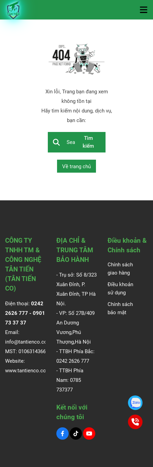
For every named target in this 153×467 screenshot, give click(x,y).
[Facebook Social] (62, 433)
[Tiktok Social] (76, 433)
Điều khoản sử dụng (120, 288)
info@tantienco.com (28, 342)
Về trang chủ (76, 166)
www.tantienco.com (28, 371)
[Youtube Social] (89, 433)
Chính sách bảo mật (120, 308)
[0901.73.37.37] (135, 403)
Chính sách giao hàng (120, 269)
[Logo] (13, 9)
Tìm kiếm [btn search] (88, 142)
